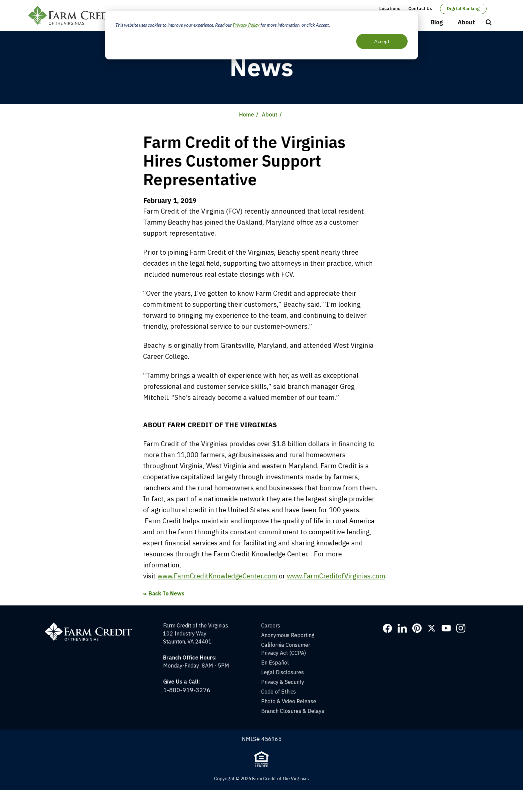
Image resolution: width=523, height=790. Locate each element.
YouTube (446, 628)
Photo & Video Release (288, 701)
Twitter (431, 628)
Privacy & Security (282, 682)
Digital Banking (463, 8)
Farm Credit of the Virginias (76, 15)
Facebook (387, 628)
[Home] (92, 625)
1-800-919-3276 (186, 690)
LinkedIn (402, 628)
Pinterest (417, 628)
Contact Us (420, 8)
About (466, 22)
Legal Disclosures (282, 672)
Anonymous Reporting (288, 635)
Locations (389, 8)
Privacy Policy (246, 25)
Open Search (489, 22)
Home (246, 114)
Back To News (166, 593)
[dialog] (261, 35)
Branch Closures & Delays (292, 711)
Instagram (461, 628)
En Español (275, 662)
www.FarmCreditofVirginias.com (336, 575)
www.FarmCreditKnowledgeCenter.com (217, 575)
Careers (270, 625)
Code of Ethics (278, 691)
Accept (382, 41)
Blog (437, 22)
